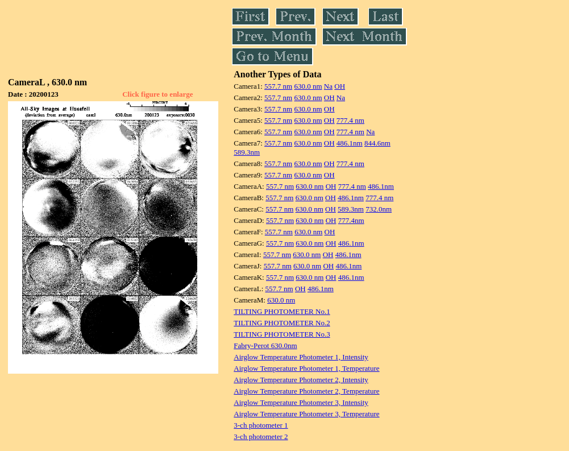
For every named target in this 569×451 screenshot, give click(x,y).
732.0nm (379, 209)
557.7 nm (278, 86)
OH (339, 86)
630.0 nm (308, 86)
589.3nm (247, 152)
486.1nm (350, 143)
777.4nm (351, 220)
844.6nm (377, 143)
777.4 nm (350, 120)
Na (328, 86)
